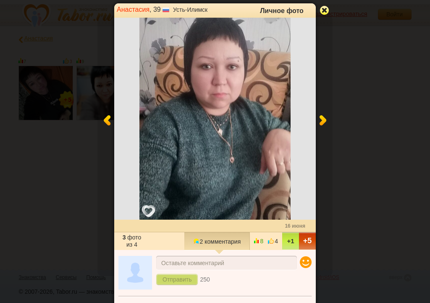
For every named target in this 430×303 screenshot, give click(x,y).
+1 (290, 241)
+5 (307, 241)
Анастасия (133, 9)
